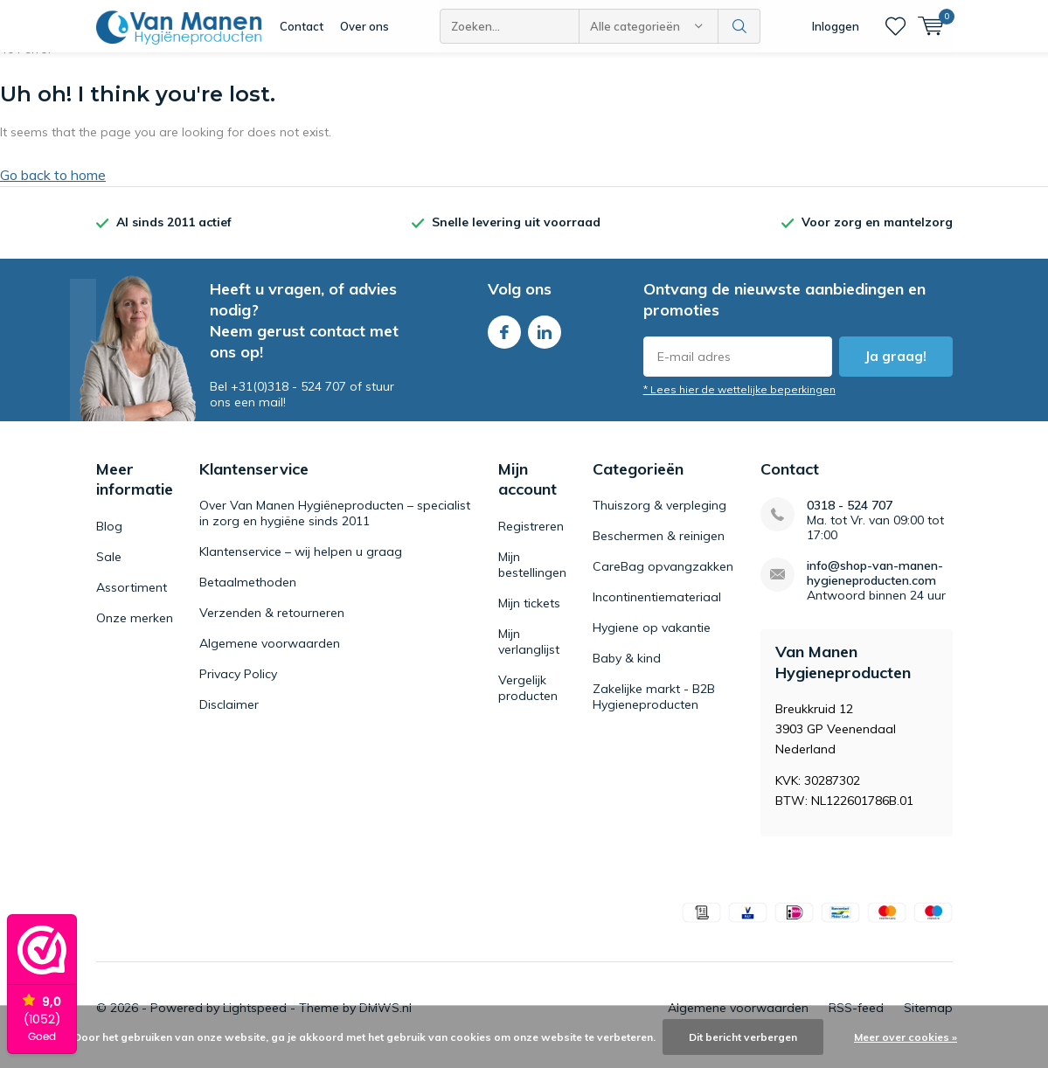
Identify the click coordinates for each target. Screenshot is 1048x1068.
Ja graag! (895, 369)
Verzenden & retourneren (271, 626)
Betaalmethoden (247, 595)
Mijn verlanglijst (528, 654)
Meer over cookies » (905, 1037)
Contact (301, 26)
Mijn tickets (529, 616)
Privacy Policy (238, 687)
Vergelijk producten (528, 701)
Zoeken (739, 26)
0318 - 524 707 (849, 518)
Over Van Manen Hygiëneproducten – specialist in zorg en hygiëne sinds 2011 (334, 526)
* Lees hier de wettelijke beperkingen (739, 402)
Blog (109, 539)
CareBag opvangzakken (663, 579)
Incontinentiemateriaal (657, 610)
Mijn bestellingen (532, 577)
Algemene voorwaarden (269, 656)
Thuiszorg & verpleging (659, 518)
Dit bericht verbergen (743, 1037)
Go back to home (53, 188)
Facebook (504, 341)
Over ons (364, 26)
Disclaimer (229, 717)
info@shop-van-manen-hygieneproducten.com (875, 586)
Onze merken (134, 631)
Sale (108, 570)
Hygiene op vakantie (652, 640)
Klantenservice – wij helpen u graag (300, 564)
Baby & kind (627, 671)
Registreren (531, 539)
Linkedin (544, 341)
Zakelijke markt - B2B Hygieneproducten (654, 709)
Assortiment (131, 600)
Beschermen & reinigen (659, 549)
